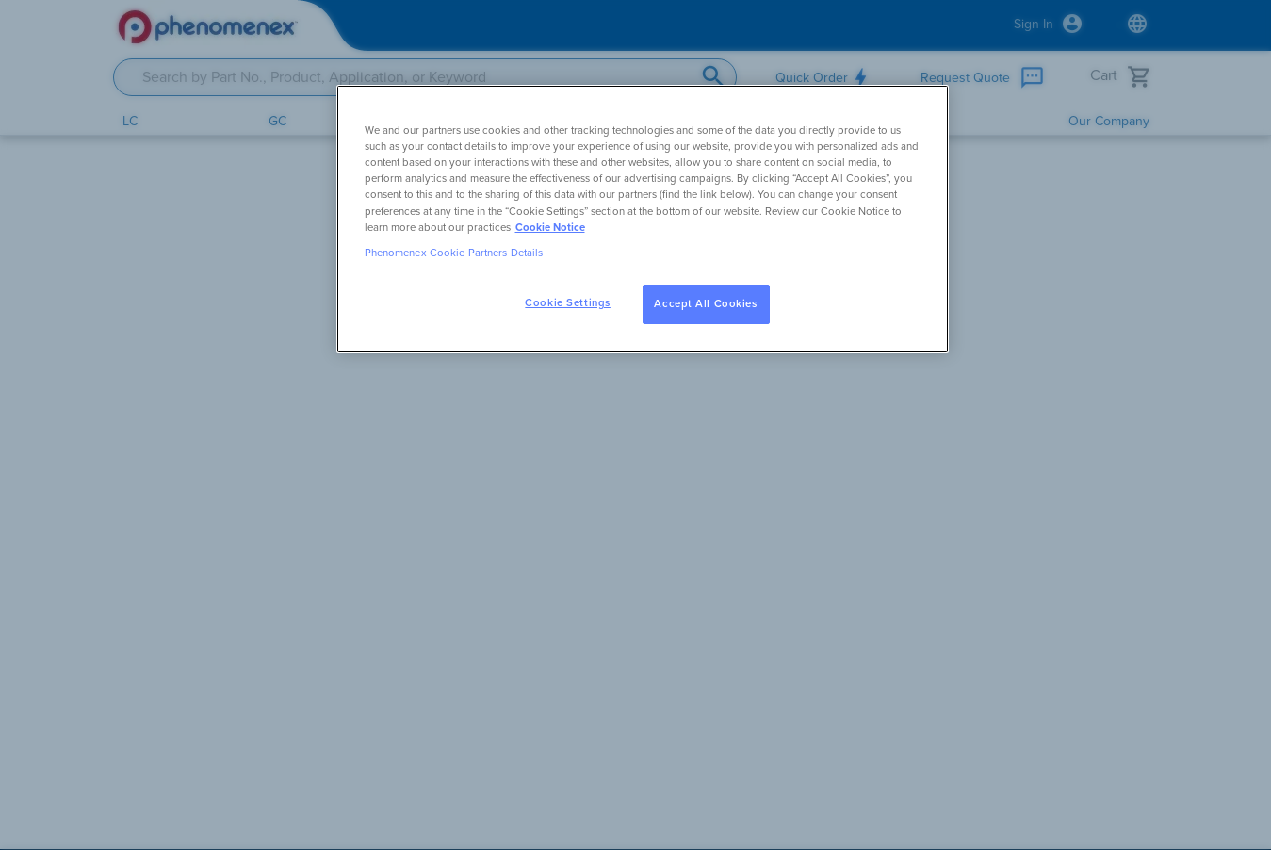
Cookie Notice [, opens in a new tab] (550, 227)
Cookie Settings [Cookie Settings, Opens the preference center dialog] (568, 303)
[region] (642, 218)
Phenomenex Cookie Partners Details (454, 253)
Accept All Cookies (705, 304)
